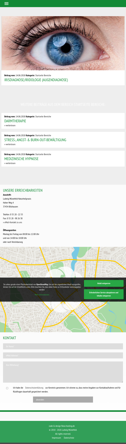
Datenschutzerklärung (34, 387)
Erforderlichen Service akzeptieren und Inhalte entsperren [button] (103, 294)
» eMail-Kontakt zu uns (12, 222)
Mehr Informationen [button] (42, 294)
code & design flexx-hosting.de (62, 425)
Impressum (56, 437)
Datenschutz (69, 437)
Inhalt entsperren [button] (103, 283)
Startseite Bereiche (43, 75)
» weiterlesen (10, 125)
